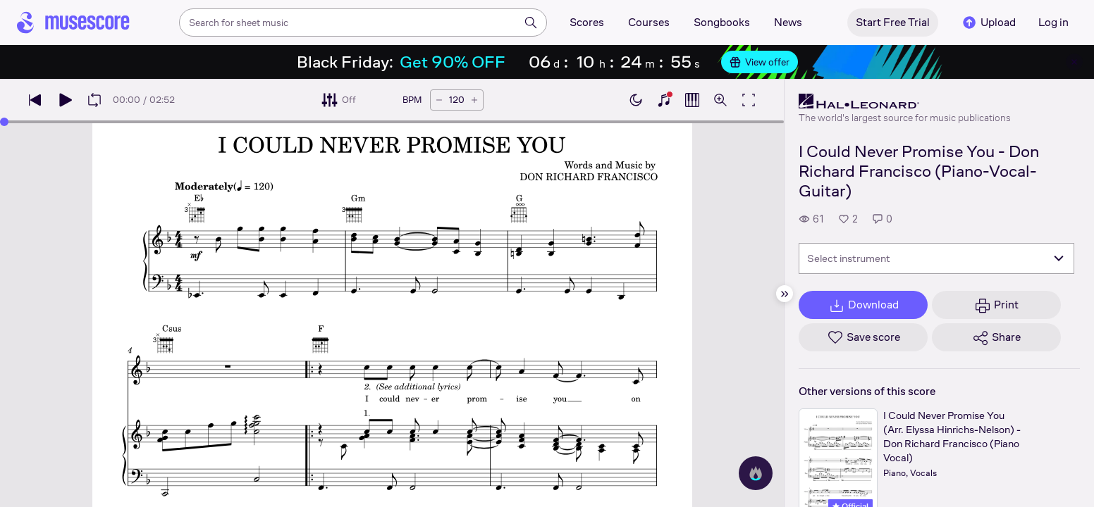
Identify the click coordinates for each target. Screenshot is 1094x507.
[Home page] (73, 22)
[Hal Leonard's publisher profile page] (905, 101)
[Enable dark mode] (636, 100)
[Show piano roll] (692, 100)
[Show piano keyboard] (664, 100)
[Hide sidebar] (784, 293)
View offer (759, 62)
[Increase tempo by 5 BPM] (474, 100)
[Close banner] (1074, 62)
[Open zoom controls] (720, 100)
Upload (988, 22)
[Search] (530, 22)
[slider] (4, 122)
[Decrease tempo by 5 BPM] (439, 100)
